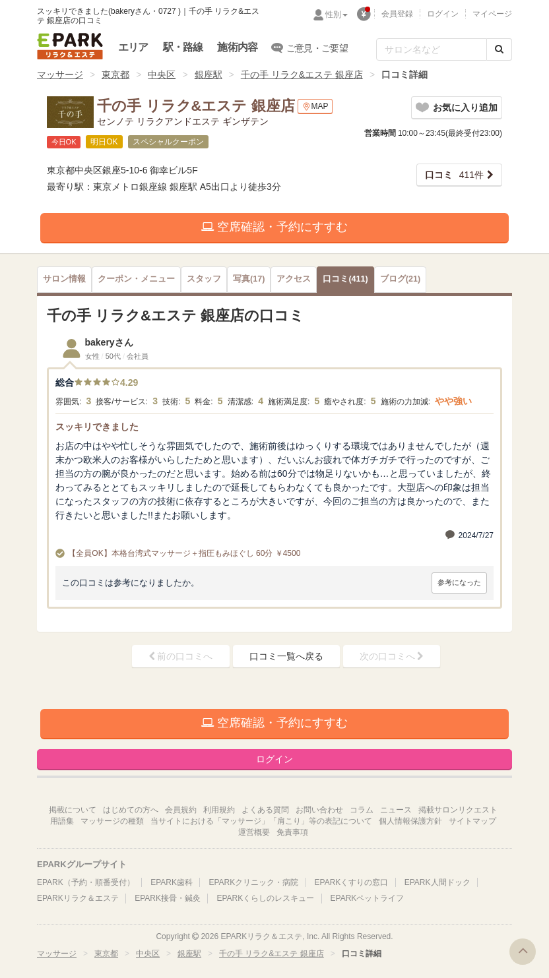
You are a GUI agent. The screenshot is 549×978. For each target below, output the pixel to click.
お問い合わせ (319, 809)
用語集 (62, 821)
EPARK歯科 (171, 882)
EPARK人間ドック (437, 882)
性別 (336, 14)
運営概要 (254, 832)
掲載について (72, 809)
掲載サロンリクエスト (458, 809)
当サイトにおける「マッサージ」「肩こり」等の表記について (261, 821)
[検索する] (499, 49)
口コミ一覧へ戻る (286, 656)
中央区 (162, 74)
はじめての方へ (130, 809)
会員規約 (181, 809)
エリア (133, 47)
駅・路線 (183, 47)
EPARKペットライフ (367, 898)
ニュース (396, 809)
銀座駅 (208, 74)
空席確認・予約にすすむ (274, 226)
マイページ (492, 13)
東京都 (115, 74)
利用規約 (219, 809)
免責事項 (292, 832)
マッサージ (60, 74)
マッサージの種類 (112, 821)
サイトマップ (472, 821)
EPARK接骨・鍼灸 (168, 898)
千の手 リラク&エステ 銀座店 (302, 74)
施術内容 (237, 47)
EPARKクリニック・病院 (253, 882)
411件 (454, 174)
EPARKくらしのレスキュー (265, 898)
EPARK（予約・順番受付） (86, 882)
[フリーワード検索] (431, 49)
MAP (315, 106)
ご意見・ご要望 (310, 47)
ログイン (443, 13)
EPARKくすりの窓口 (352, 882)
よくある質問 (265, 809)
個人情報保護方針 (410, 821)
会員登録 (397, 13)
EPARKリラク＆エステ (70, 46)
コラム (361, 809)
